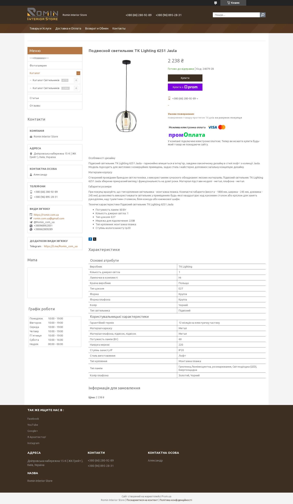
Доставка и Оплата (68, 28)
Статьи (34, 98)
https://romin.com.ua (46, 214)
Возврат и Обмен (96, 28)
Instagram (33, 443)
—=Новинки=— (39, 58)
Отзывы (35, 105)
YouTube (32, 424)
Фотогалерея (38, 65)
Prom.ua (166, 496)
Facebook (33, 418)
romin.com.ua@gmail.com (49, 218)
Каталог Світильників (46, 80)
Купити (185, 77)
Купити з (185, 87)
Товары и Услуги (40, 28)
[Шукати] (263, 14)
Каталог (35, 73)
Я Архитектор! (36, 436)
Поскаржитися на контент (142, 500)
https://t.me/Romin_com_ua (61, 246)
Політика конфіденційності (176, 500)
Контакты (119, 28)
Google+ (32, 430)
